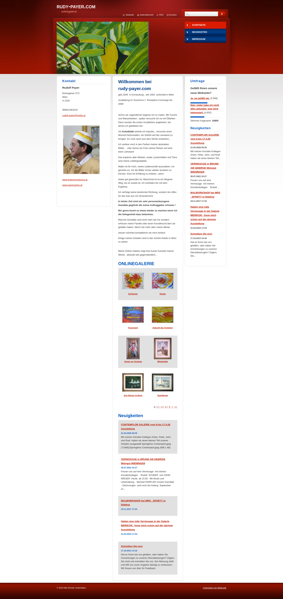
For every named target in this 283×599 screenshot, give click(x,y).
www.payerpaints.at (72, 185)
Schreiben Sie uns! (132, 546)
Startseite (130, 15)
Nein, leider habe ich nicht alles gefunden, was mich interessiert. (204, 109)
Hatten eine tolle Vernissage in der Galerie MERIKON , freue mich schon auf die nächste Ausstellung (147, 525)
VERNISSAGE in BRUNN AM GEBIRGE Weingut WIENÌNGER (204, 167)
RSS (161, 15)
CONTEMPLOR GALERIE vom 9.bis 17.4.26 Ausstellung (204, 139)
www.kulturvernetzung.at (74, 179)
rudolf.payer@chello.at (73, 115)
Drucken (173, 15)
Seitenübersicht (146, 15)
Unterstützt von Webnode (214, 588)
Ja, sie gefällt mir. (200, 98)
